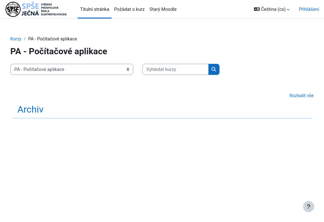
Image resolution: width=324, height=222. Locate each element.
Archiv (42, 109)
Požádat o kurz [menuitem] (129, 9)
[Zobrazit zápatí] (308, 206)
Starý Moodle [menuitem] (163, 9)
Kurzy (27, 39)
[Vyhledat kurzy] (187, 69)
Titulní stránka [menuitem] (94, 9)
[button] (271, 9)
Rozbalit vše (289, 96)
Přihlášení (309, 9)
